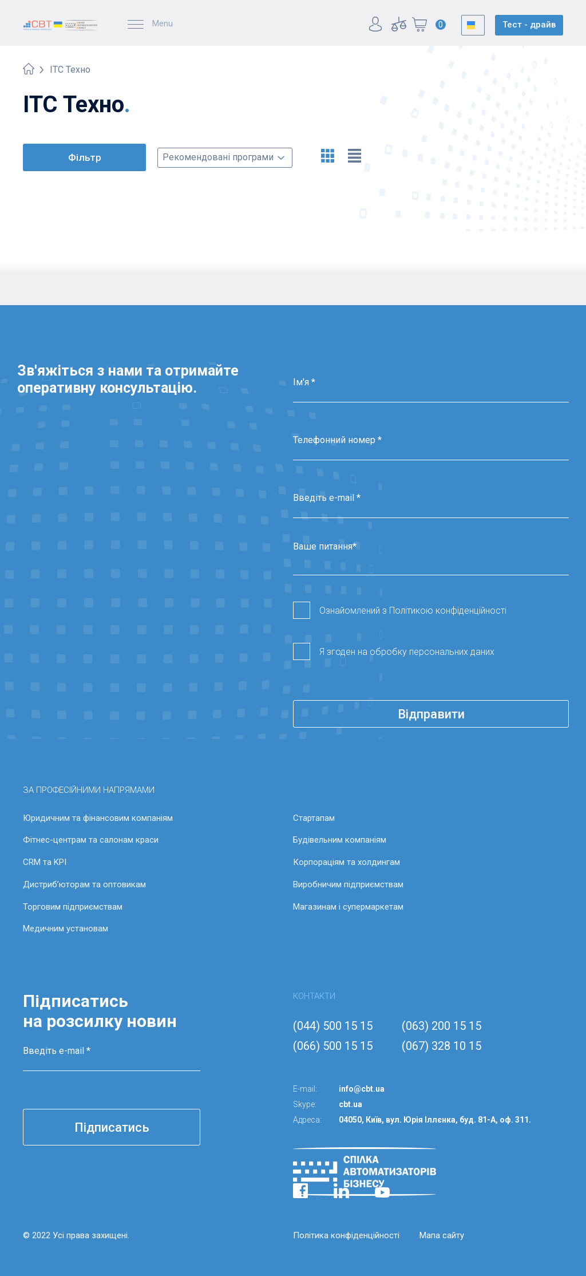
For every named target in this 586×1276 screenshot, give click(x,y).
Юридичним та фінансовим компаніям (98, 818)
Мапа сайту (441, 1235)
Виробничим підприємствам (348, 884)
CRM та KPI (44, 862)
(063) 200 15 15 (441, 1026)
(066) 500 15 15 (333, 1046)
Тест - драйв (529, 24)
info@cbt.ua (362, 1088)
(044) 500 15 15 (333, 1026)
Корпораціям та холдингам (346, 862)
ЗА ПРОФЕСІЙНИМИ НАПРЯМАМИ (89, 790)
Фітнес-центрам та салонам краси (91, 840)
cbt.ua (350, 1104)
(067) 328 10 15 (441, 1046)
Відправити (431, 714)
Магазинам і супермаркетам (348, 907)
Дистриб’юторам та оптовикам (84, 884)
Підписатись (111, 1127)
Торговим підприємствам (72, 907)
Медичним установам (65, 928)
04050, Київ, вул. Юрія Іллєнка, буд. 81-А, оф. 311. (435, 1119)
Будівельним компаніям (339, 840)
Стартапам (314, 818)
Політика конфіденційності (346, 1235)
